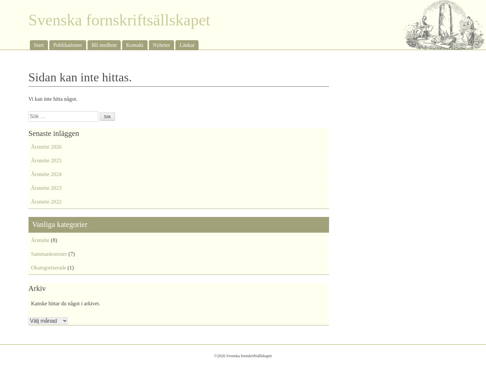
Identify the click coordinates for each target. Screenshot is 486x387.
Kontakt (135, 45)
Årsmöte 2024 (46, 174)
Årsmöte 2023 (46, 188)
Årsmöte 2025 (46, 160)
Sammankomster (49, 254)
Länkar (187, 45)
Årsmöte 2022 (46, 202)
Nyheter (161, 45)
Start (39, 45)
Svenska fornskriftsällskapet (120, 20)
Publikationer (67, 45)
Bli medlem (104, 45)
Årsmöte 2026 (46, 147)
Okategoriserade (48, 267)
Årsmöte (40, 240)
